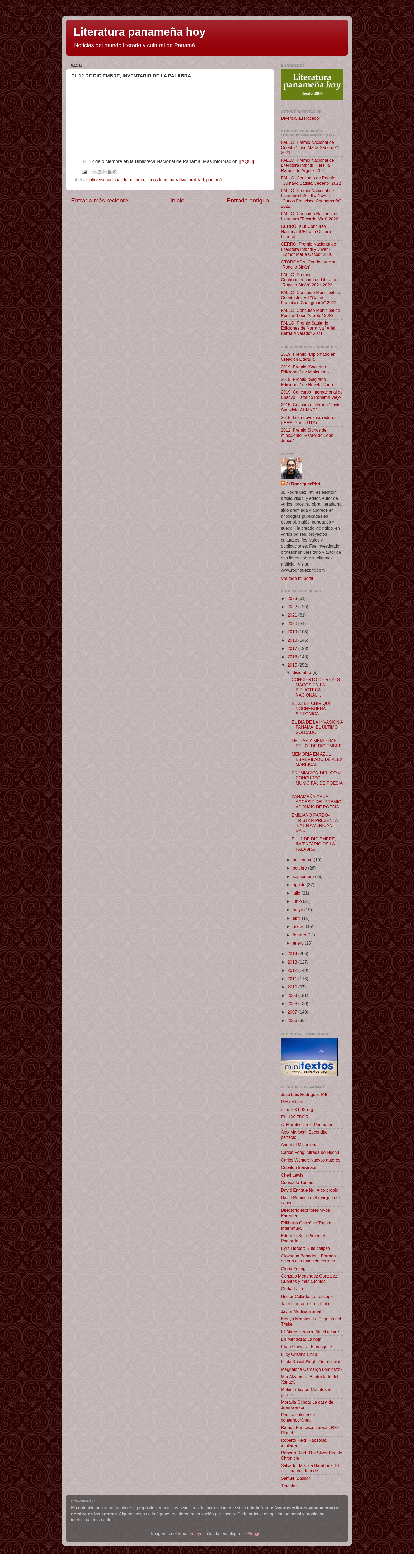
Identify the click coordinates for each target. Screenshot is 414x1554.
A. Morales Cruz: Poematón (307, 1124)
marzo (299, 926)
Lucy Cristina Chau (299, 1354)
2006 (293, 1020)
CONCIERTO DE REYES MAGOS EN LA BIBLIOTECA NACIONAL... (315, 687)
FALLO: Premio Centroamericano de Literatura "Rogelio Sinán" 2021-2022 (310, 279)
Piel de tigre (292, 1101)
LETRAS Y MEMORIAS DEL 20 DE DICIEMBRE (316, 743)
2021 (293, 615)
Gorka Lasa (292, 1288)
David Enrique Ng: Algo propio (309, 1190)
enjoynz (197, 1533)
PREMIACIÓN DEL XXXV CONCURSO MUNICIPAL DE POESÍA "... (316, 780)
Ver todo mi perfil (297, 578)
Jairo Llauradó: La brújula (305, 1303)
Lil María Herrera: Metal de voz (310, 1331)
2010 (293, 986)
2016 (293, 656)
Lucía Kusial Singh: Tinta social (310, 1361)
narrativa (178, 179)
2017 (293, 648)
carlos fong (156, 179)
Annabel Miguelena (299, 1144)
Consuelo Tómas (297, 1182)
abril (297, 918)
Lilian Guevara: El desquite (306, 1346)
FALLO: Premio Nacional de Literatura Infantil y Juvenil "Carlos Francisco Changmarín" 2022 (311, 198)
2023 (293, 598)
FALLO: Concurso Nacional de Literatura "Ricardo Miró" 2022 (310, 216)
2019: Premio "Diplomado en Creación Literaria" (308, 357)
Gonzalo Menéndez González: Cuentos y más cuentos (309, 1278)
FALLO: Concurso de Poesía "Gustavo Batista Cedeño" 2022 (311, 180)
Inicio (177, 200)
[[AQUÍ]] (247, 161)
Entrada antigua (248, 200)
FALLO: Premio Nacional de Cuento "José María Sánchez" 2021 (309, 147)
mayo (298, 909)
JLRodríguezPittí (303, 484)
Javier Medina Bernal (301, 1311)
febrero (300, 934)
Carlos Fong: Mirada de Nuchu (310, 1152)
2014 (293, 953)
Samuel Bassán (296, 1478)
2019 (293, 631)
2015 (293, 665)
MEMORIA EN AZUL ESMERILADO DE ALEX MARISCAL (316, 759)
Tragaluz (289, 1485)
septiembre (304, 876)
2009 (293, 995)
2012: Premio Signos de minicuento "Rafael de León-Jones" (308, 435)
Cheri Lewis (292, 1175)
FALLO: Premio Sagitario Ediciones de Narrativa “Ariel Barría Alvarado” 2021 (308, 328)
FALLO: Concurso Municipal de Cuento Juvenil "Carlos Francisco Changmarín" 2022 (310, 297)
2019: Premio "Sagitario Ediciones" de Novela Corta (307, 382)
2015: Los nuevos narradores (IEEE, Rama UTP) (309, 420)
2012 (293, 970)
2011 (293, 978)
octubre (300, 868)
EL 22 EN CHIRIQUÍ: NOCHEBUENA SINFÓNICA (311, 708)
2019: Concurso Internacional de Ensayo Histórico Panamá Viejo (312, 394)
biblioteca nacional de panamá (115, 179)
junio (298, 901)
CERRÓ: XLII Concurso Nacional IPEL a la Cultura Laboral (306, 231)
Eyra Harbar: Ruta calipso (305, 1248)
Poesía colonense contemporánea (298, 1417)
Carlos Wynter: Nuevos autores (310, 1160)
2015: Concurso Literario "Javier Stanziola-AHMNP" (311, 407)
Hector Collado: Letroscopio (307, 1296)
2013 (293, 962)
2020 (293, 623)
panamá (214, 179)
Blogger (254, 1533)
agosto (300, 884)
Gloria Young (293, 1268)
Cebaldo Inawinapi (298, 1167)
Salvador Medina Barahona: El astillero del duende (310, 1468)
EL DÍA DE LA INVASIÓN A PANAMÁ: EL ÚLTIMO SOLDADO (317, 727)
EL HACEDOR (295, 1116)
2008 (293, 1003)
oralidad (196, 179)
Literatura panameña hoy (139, 32)
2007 (293, 1012)
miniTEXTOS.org (297, 1109)
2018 (293, 640)
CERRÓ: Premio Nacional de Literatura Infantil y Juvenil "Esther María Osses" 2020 (308, 249)
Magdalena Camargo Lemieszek (311, 1369)
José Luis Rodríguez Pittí (304, 1094)
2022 (293, 606)
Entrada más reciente (99, 200)
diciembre (302, 672)
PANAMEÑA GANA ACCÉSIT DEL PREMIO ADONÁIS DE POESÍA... (316, 801)
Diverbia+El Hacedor (300, 118)
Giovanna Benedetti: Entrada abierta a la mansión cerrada (308, 1258)
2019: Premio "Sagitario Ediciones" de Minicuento (305, 369)
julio (297, 893)
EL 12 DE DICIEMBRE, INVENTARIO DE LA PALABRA (313, 844)
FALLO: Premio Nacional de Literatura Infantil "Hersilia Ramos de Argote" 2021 (307, 165)
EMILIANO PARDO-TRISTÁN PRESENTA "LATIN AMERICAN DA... (314, 823)
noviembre (303, 859)
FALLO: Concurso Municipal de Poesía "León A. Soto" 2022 (310, 313)
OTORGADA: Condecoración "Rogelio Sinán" (308, 264)
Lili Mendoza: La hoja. (301, 1339)
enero (299, 943)
